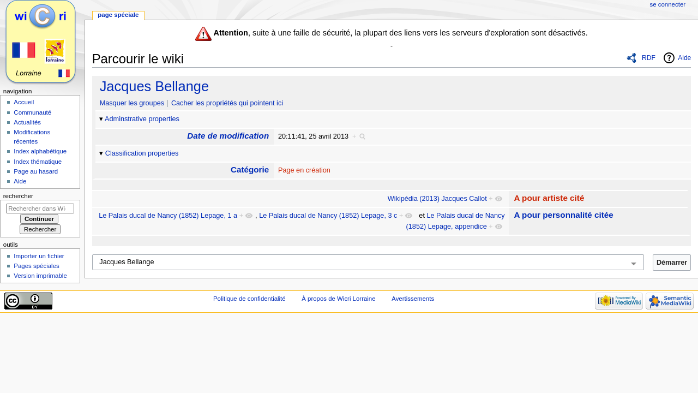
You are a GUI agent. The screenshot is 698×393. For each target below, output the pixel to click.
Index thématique (38, 161)
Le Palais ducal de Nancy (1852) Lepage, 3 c (328, 215)
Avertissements (413, 298)
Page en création (304, 170)
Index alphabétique (40, 151)
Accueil (24, 102)
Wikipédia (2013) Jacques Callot (437, 199)
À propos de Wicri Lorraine (338, 298)
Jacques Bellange (154, 86)
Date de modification (228, 135)
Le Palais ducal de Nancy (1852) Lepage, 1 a (168, 215)
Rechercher (18, 196)
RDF (648, 58)
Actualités (27, 122)
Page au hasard (36, 171)
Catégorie (250, 169)
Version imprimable (40, 275)
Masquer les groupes (132, 103)
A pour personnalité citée (563, 214)
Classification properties (142, 153)
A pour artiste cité (549, 198)
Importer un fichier (39, 256)
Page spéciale (118, 14)
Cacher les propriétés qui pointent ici (227, 103)
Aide (684, 58)
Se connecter (668, 4)
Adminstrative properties (142, 119)
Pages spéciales (36, 266)
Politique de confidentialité (249, 298)
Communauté (32, 112)
